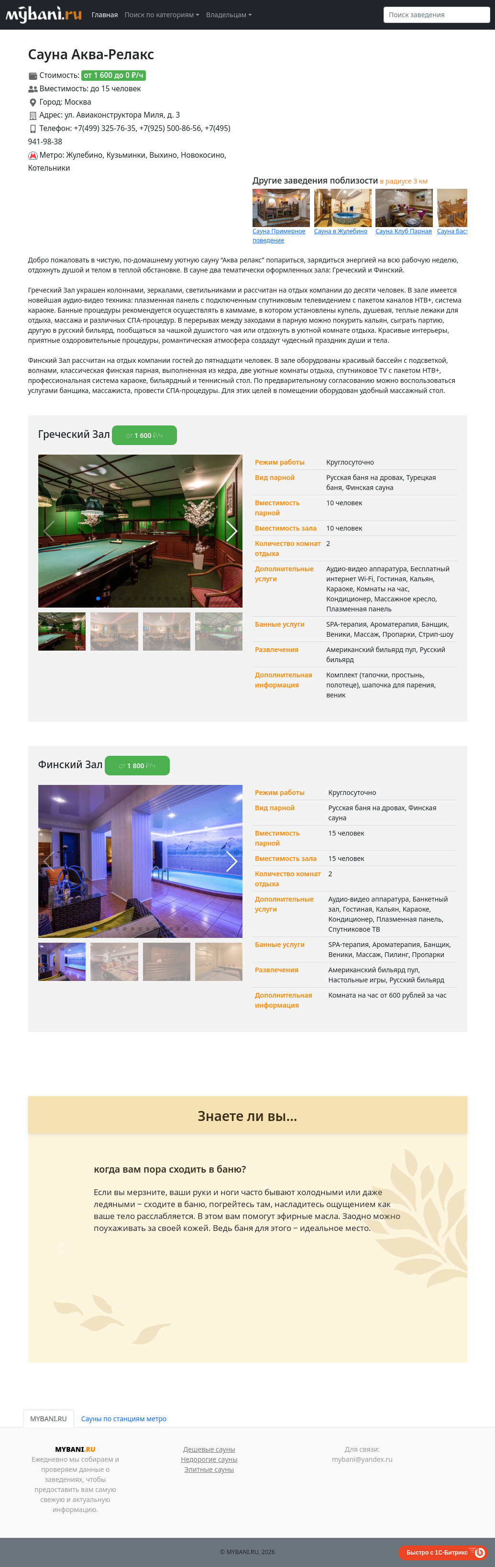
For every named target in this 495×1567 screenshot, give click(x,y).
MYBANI (75, 1449)
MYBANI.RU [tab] (48, 1418)
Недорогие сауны (209, 1459)
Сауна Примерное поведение (279, 235)
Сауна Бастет (456, 231)
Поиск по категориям (159, 14)
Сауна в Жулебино (341, 231)
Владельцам (226, 14)
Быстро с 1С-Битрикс (437, 1552)
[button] (98, 598)
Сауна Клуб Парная (403, 231)
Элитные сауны (209, 1469)
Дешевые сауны (209, 1449)
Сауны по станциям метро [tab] (123, 1418)
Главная (105, 14)
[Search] (437, 15)
